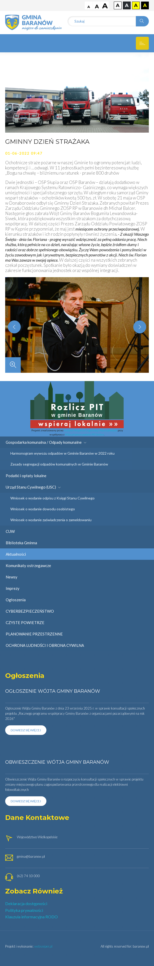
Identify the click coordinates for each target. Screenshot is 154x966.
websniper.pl (43, 946)
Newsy (11, 577)
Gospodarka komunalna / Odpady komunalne (46, 442)
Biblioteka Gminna (21, 542)
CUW (10, 531)
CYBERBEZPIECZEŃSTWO (30, 611)
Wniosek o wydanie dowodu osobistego (42, 509)
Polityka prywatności (24, 910)
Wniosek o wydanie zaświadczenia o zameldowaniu (51, 520)
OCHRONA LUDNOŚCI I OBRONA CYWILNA (45, 645)
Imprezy (12, 588)
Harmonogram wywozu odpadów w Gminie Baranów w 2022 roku (62, 453)
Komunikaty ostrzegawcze (28, 565)
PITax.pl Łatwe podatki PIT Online (84, 434)
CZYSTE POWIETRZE (25, 622)
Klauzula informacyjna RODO (31, 916)
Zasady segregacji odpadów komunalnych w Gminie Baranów (59, 464)
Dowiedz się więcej (26, 730)
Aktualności (16, 554)
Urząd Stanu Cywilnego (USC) (33, 487)
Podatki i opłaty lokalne (26, 475)
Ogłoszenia (16, 599)
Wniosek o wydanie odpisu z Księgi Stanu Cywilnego (52, 498)
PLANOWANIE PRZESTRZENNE (34, 634)
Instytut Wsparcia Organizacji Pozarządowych (90, 430)
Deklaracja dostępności (26, 903)
